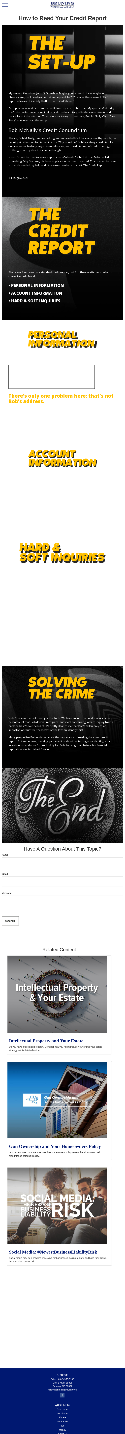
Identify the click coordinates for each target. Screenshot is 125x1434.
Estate (62, 1417)
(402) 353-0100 (66, 1379)
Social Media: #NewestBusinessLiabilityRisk (53, 1252)
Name (5, 855)
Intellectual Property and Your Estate (46, 1040)
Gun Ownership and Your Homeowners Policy (55, 1146)
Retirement (62, 1409)
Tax (62, 1425)
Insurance (62, 1421)
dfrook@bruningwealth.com (62, 1389)
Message (6, 893)
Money (62, 1430)
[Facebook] (62, 1395)
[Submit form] (10, 920)
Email (5, 874)
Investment (62, 1413)
